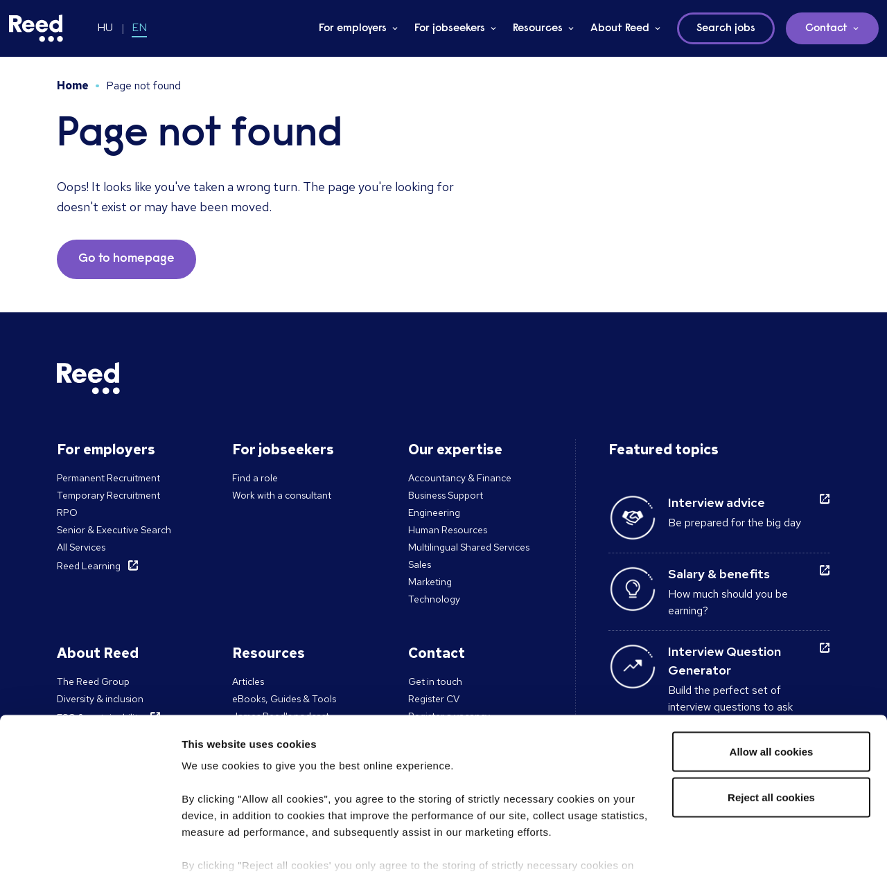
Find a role (255, 478)
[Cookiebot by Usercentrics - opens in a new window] (89, 847)
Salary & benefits (719, 574)
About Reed (619, 28)
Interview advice (716, 502)
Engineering (434, 512)
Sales (419, 564)
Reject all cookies (771, 725)
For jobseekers (449, 28)
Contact (826, 28)
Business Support (445, 495)
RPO (67, 512)
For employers (353, 28)
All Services (81, 547)
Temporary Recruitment (108, 495)
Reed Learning (89, 566)
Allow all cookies (772, 680)
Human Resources (447, 530)
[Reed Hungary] (36, 28)
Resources (538, 28)
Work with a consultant (281, 495)
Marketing (430, 582)
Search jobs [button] (725, 28)
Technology (434, 599)
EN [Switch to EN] (139, 27)
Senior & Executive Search (114, 530)
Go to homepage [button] (126, 259)
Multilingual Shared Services (468, 547)
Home (73, 85)
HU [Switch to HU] (105, 27)
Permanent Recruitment (108, 478)
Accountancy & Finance (459, 478)
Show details (214, 847)
